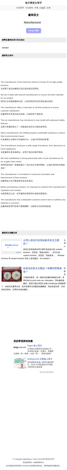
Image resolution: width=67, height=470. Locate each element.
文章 (49, 8)
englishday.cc (27, 459)
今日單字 (20, 8)
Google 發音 (33, 31)
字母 (36, 8)
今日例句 (29, 8)
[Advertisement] (33, 68)
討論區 (43, 8)
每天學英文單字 (33, 3)
